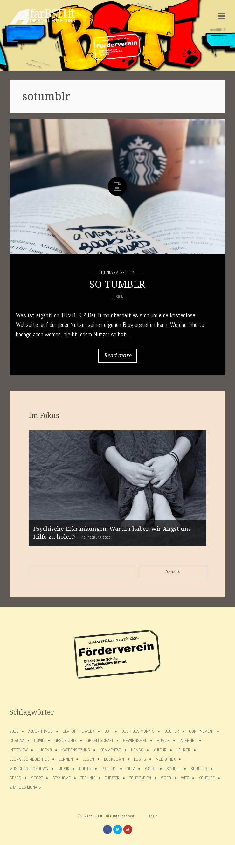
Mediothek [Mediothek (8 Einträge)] (166, 759)
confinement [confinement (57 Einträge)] (201, 731)
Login (153, 816)
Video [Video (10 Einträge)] (166, 778)
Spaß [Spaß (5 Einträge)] (15, 778)
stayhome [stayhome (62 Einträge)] (61, 778)
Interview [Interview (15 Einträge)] (19, 750)
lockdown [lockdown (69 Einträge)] (114, 759)
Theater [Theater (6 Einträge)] (112, 778)
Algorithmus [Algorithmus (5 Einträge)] (40, 731)
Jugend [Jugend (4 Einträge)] (45, 750)
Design (117, 297)
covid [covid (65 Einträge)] (39, 740)
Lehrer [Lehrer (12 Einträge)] (183, 750)
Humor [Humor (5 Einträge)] (163, 740)
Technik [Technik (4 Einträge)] (87, 778)
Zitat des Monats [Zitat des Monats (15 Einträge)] (25, 787)
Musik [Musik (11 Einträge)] (63, 769)
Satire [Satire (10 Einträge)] (150, 769)
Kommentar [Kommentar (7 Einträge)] (110, 750)
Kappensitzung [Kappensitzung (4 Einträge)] (76, 750)
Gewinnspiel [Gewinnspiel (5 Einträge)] (135, 740)
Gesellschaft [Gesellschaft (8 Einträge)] (99, 740)
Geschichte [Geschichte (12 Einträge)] (65, 740)
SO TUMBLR (117, 284)
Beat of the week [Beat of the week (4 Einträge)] (78, 731)
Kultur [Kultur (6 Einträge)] (160, 750)
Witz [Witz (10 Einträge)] (185, 778)
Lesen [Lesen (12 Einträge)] (88, 759)
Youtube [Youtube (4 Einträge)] (207, 778)
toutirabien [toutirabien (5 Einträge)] (140, 778)
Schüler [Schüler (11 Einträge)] (198, 769)
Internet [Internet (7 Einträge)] (188, 740)
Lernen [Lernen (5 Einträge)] (66, 759)
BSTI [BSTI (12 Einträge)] (108, 731)
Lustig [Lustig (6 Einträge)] (140, 759)
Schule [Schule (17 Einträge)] (173, 769)
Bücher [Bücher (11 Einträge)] (171, 731)
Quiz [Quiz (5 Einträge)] (131, 769)
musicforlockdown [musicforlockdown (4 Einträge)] (29, 769)
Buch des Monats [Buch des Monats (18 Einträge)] (138, 731)
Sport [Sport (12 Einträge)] (37, 778)
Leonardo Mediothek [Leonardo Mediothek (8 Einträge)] (29, 759)
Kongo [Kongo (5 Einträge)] (137, 750)
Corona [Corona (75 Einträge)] (17, 740)
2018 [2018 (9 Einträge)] (14, 731)
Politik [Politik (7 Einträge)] (85, 769)
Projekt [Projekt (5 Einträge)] (109, 769)
